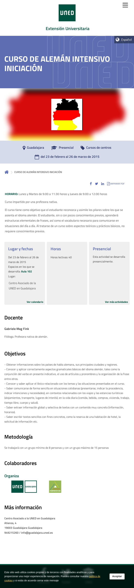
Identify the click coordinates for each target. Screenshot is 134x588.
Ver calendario (35, 302)
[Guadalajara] (33, 148)
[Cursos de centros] (96, 148)
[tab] (67, 18)
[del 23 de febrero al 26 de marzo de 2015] (67, 157)
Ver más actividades (116, 302)
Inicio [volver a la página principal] (6, 172)
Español (126, 39)
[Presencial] (62, 148)
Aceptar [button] (117, 577)
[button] (90, 184)
